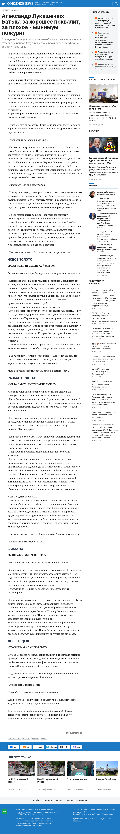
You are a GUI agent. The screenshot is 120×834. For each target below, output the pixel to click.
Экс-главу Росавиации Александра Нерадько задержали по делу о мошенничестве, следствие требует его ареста (104, 399)
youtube (38, 747)
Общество (11, 789)
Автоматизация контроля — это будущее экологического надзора (107, 248)
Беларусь (35, 738)
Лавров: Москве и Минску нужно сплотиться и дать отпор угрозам (103, 359)
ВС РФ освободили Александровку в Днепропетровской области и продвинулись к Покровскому (105, 23)
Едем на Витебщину (106, 779)
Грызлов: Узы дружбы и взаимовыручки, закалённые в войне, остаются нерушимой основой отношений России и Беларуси (104, 40)
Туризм (99, 789)
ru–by (64, 747)
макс (77, 747)
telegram (51, 747)
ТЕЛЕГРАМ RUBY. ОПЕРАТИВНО (96, 282)
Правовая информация (76, 800)
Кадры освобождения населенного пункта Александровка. (102, 384)
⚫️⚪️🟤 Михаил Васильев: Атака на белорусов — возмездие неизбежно (104, 346)
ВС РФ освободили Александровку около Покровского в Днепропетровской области (104, 317)
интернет (26, 738)
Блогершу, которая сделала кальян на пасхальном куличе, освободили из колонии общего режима (104, 332)
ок (26, 747)
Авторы (59, 800)
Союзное (71, 789)
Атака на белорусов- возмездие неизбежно (106, 193)
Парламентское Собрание (102, 79)
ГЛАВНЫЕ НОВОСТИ (100, 12)
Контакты (47, 800)
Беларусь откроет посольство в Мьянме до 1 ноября (105, 66)
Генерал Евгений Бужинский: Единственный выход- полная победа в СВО (103, 160)
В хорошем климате (77, 779)
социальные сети (14, 738)
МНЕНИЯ (93, 185)
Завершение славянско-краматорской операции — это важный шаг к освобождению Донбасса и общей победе (107, 221)
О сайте (36, 800)
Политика (6, 10)
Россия (43, 738)
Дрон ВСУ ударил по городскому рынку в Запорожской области (102, 371)
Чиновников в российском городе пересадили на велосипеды (104, 415)
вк (13, 747)
